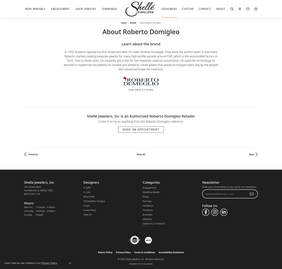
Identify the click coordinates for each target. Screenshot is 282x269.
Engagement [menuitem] (149, 187)
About (220, 9)
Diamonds (109, 9)
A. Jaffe (87, 187)
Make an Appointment (141, 129)
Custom (188, 9)
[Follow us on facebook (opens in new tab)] (205, 212)
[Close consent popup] (70, 263)
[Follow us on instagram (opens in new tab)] (214, 212)
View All (141, 154)
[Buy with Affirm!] (148, 240)
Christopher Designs (94, 201)
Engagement (60, 9)
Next (251, 154)
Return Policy (105, 252)
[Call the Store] (32, 194)
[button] (231, 9)
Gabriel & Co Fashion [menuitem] (154, 223)
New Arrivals (35, 9)
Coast (86, 205)
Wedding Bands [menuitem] (151, 192)
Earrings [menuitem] (147, 201)
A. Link (86, 192)
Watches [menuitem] (147, 219)
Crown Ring (89, 210)
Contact (205, 9)
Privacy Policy (123, 252)
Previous (33, 154)
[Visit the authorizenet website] (134, 240)
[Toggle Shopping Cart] (255, 9)
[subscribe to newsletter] (252, 194)
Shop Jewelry (86, 9)
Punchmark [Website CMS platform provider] (147, 264)
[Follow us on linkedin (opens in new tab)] (223, 212)
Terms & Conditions (144, 252)
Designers (169, 9)
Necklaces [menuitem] (148, 205)
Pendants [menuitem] (148, 210)
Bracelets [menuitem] (148, 214)
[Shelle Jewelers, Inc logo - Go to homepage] (141, 9)
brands (133, 23)
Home (124, 23)
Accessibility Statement (171, 252)
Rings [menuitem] (146, 196)
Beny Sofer (89, 196)
